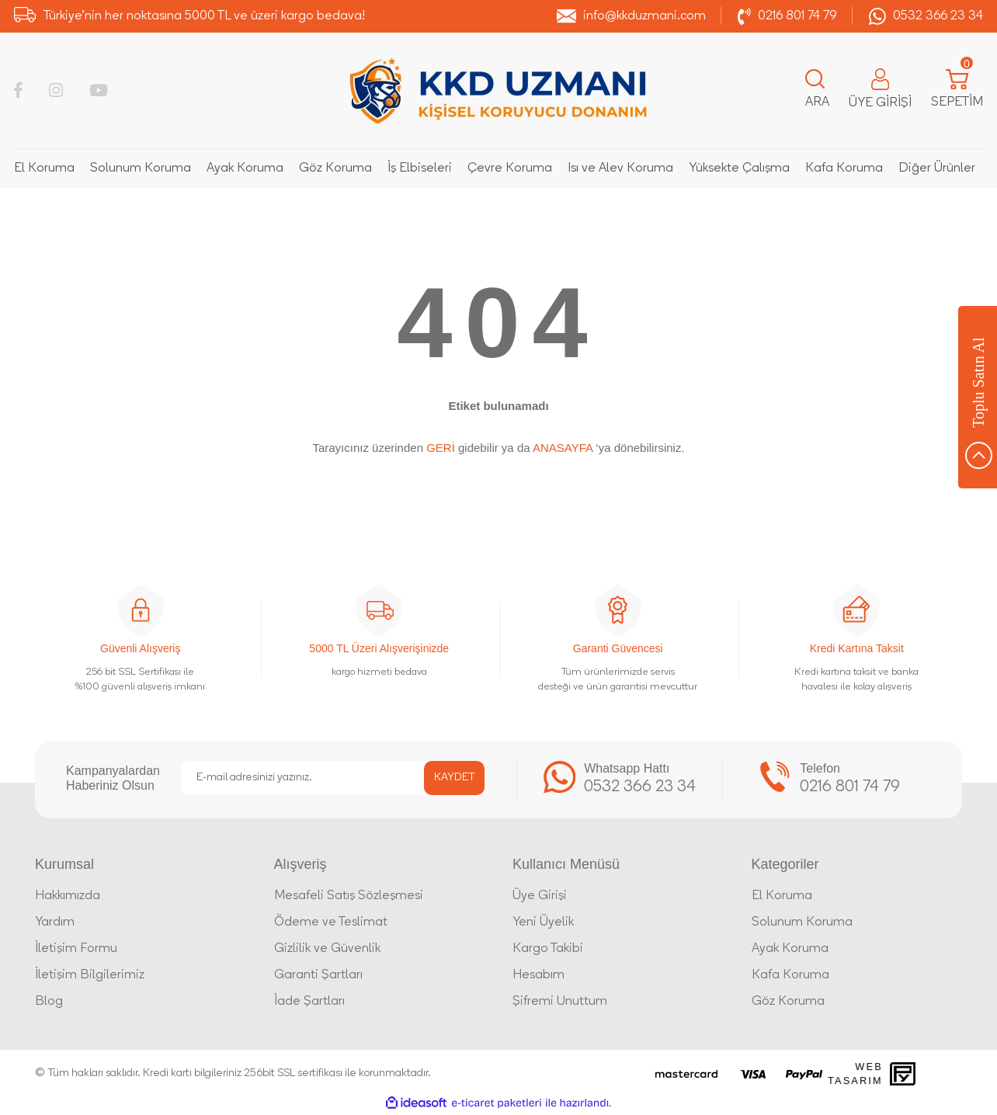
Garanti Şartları (318, 975)
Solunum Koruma (802, 922)
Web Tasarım (855, 1073)
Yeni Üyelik (543, 922)
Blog (49, 1001)
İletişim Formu (76, 949)
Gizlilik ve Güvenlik (327, 949)
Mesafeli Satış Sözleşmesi (348, 896)
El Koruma (782, 896)
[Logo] (498, 90)
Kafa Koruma (790, 975)
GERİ (440, 447)
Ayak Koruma (790, 949)
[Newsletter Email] (333, 778)
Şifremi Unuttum (559, 1001)
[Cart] (957, 91)
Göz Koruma (788, 1001)
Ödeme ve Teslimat (330, 922)
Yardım (55, 922)
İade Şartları (309, 1001)
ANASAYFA (562, 447)
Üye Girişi (539, 896)
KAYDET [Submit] (454, 777)
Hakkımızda (67, 896)
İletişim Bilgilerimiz (89, 975)
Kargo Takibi (547, 949)
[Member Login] (880, 90)
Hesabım (538, 975)
